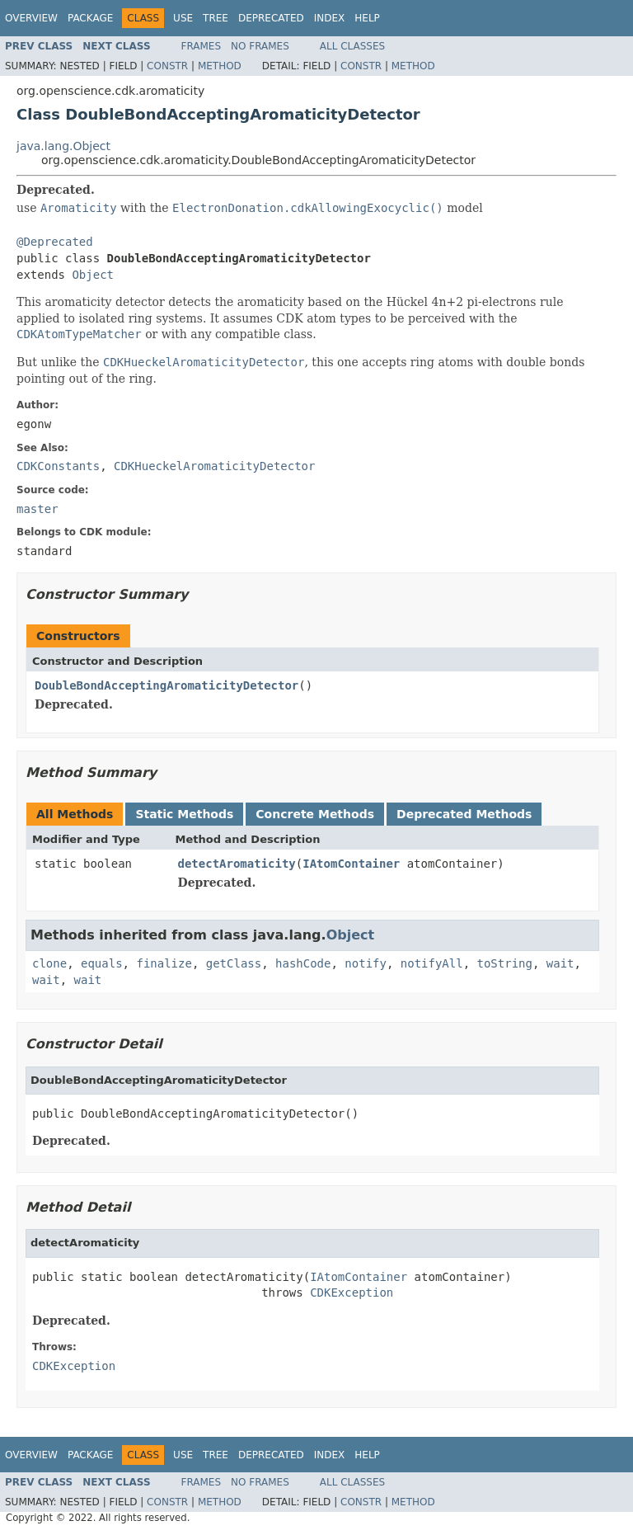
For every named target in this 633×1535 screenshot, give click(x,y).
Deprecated (271, 18)
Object (93, 274)
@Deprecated (54, 241)
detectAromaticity (237, 863)
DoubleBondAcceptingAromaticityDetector (166, 685)
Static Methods (184, 814)
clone (49, 963)
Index (329, 18)
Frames (201, 46)
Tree (215, 18)
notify (366, 963)
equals (102, 963)
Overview (31, 18)
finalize (163, 963)
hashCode (303, 963)
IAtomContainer (351, 863)
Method (219, 66)
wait (560, 963)
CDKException (351, 1292)
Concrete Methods (315, 814)
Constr (167, 66)
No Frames (260, 46)
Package (90, 18)
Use (183, 18)
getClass (233, 963)
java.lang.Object (63, 146)
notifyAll (432, 963)
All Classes (352, 46)
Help (367, 18)
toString (504, 963)
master (37, 509)
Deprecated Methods (464, 814)
